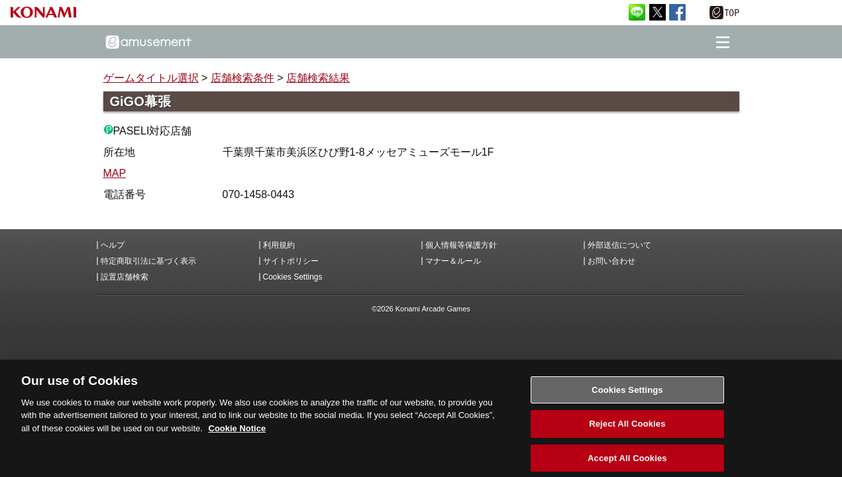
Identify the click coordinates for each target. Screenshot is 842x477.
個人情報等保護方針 (461, 245)
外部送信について (619, 245)
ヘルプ (113, 245)
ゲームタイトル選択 (151, 77)
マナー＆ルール (453, 261)
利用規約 (279, 245)
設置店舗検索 (124, 277)
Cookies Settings (293, 277)
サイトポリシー (291, 261)
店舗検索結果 (318, 77)
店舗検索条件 (242, 77)
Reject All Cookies (627, 429)
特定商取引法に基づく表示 (148, 261)
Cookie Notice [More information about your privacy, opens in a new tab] (237, 433)
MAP (115, 173)
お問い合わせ (611, 261)
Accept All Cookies (627, 463)
